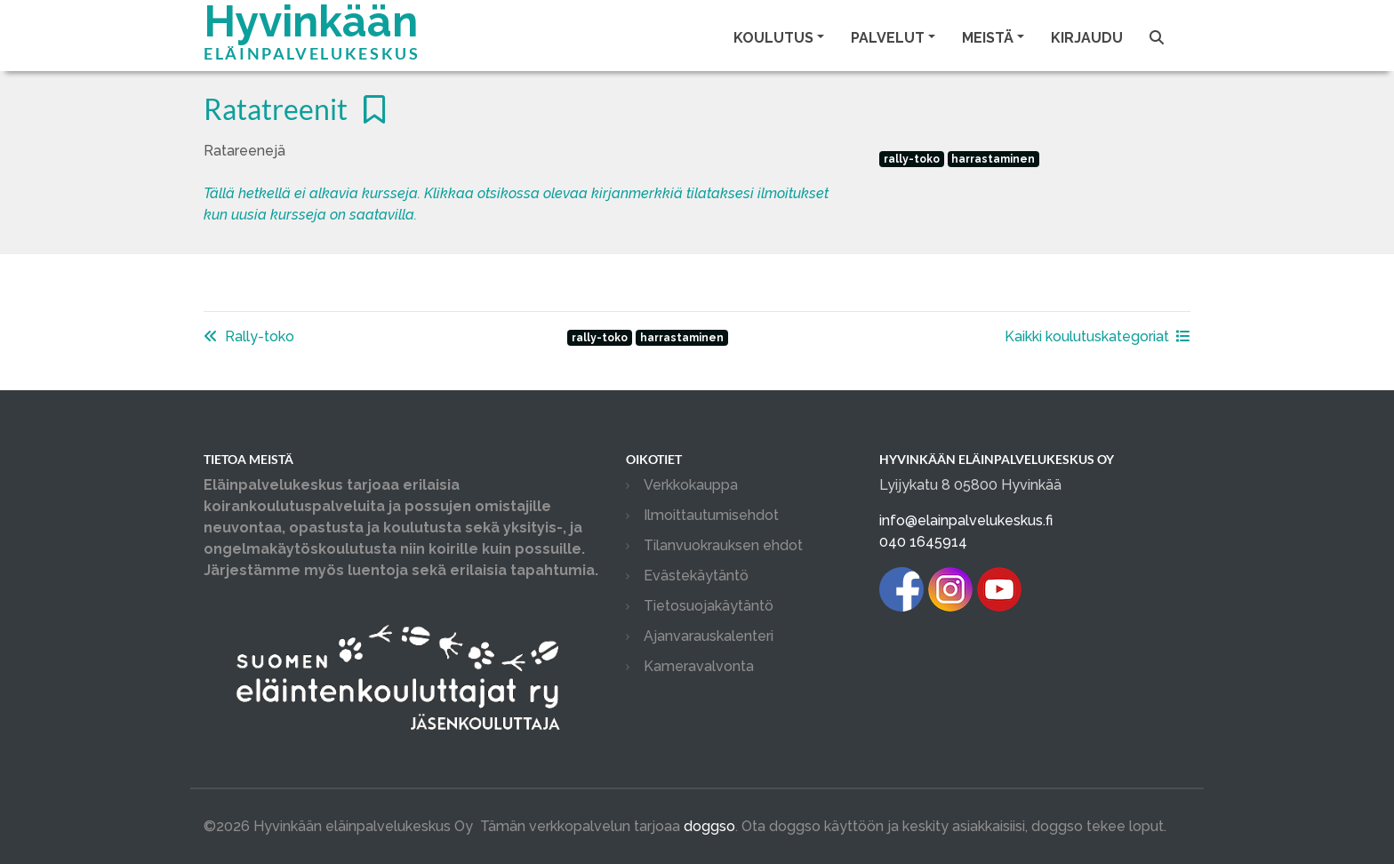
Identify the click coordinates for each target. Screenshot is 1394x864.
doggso (709, 826)
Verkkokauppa (691, 484)
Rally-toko (249, 336)
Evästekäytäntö (696, 575)
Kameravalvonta (699, 666)
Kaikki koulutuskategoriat (1097, 336)
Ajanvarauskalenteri (708, 636)
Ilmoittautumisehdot (711, 515)
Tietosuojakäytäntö (708, 605)
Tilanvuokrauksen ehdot (723, 545)
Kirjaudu (1087, 37)
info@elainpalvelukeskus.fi (966, 520)
